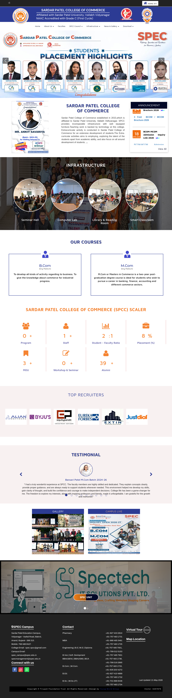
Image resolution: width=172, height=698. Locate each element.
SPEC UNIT (86, 597)
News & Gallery (111, 26)
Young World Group (109, 689)
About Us (49, 26)
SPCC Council (76, 26)
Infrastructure (93, 26)
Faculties (61, 26)
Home (37, 26)
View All (162, 148)
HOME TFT (149, 3)
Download (128, 26)
